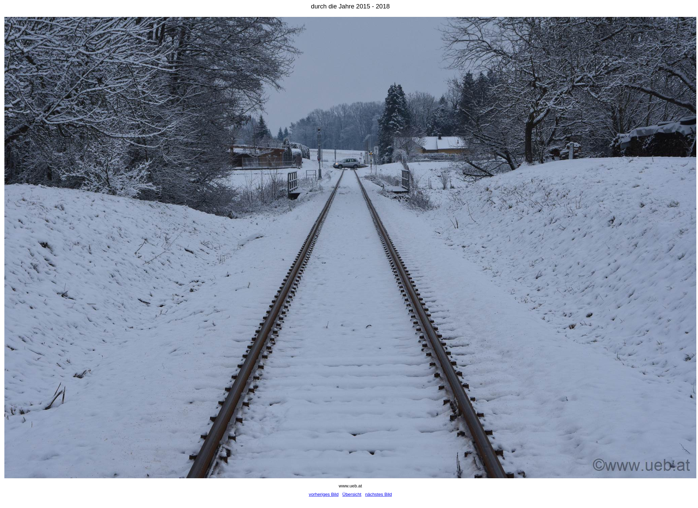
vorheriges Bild (324, 494)
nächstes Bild (378, 494)
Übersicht (351, 494)
